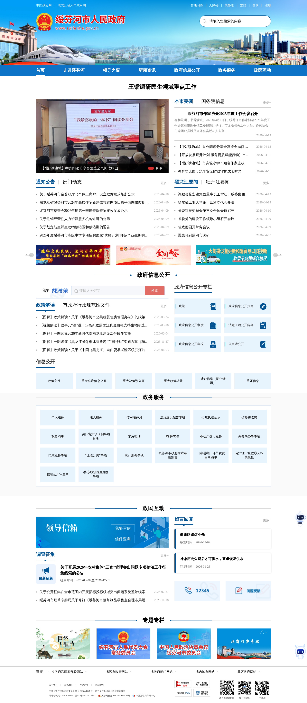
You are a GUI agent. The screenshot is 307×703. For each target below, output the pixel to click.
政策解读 (45, 304)
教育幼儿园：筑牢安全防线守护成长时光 (209, 171)
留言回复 (183, 519)
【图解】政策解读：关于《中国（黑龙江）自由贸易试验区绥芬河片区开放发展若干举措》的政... (94, 350)
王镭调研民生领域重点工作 (162, 87)
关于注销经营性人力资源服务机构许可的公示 (75, 219)
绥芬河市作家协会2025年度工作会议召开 (223, 113)
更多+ (267, 102)
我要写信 (123, 528)
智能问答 (197, 5)
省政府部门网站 (162, 671)
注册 (268, 5)
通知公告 (45, 181)
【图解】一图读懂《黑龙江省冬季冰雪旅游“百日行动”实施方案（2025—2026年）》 (94, 342)
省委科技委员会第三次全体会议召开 (206, 211)
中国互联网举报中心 (143, 695)
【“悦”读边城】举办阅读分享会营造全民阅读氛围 (214, 147)
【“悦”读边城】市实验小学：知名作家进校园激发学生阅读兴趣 (214, 163)
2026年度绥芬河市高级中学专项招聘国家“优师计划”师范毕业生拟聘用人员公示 (94, 235)
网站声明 (84, 685)
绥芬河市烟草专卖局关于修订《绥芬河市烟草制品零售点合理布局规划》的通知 (94, 600)
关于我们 (53, 685)
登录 (255, 5)
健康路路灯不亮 (192, 535)
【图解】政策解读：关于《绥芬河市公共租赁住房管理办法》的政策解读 (94, 317)
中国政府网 (44, 5)
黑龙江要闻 (186, 181)
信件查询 (123, 539)
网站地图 (99, 685)
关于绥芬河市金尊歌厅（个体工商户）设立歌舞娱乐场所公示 (87, 194)
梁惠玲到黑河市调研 (194, 235)
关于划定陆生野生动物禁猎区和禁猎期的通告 (75, 227)
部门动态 (72, 181)
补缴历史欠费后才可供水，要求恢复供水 (211, 559)
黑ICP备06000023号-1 (85, 695)
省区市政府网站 (117, 671)
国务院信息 (213, 101)
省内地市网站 (205, 671)
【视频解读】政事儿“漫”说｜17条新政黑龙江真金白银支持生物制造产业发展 (94, 325)
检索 (154, 291)
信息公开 (45, 361)
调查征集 (45, 554)
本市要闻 (183, 101)
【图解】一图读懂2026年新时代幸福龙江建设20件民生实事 (85, 333)
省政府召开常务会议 (194, 227)
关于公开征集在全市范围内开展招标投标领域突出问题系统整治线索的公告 (94, 592)
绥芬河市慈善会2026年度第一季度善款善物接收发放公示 (84, 211)
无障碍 (214, 5)
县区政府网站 (246, 671)
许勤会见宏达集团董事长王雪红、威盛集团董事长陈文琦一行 (214, 194)
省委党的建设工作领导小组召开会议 (206, 219)
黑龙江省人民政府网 (72, 5)
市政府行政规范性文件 (86, 304)
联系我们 (68, 685)
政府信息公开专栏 (193, 286)
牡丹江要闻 (217, 181)
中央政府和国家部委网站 (66, 671)
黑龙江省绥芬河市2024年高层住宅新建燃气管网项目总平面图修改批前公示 (94, 202)
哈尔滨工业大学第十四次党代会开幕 (206, 202)
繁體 (243, 5)
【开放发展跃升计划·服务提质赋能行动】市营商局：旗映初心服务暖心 (214, 155)
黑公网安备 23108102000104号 (114, 695)
